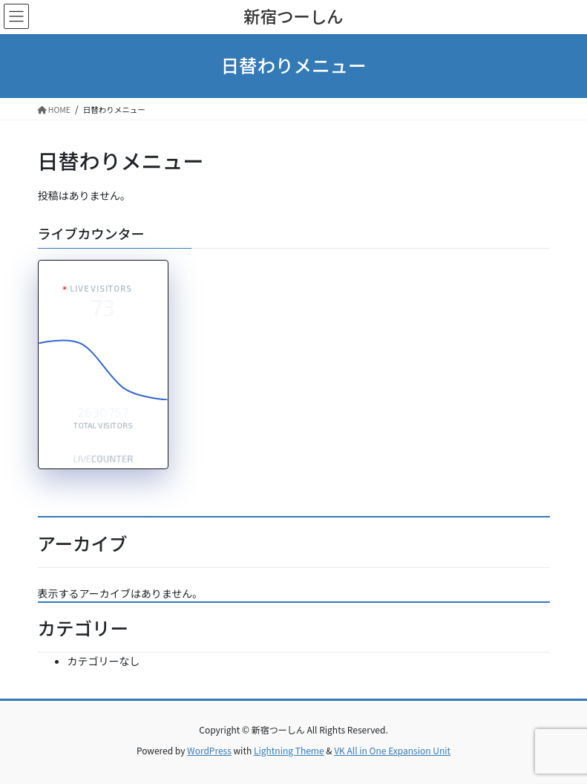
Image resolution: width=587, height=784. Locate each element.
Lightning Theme (289, 750)
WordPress (209, 750)
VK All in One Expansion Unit (392, 750)
